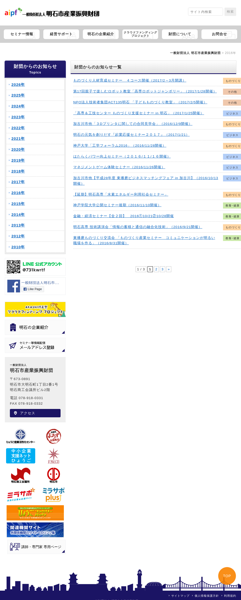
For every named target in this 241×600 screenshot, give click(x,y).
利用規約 (230, 595)
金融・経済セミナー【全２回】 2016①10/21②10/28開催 (123, 216)
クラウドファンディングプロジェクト (140, 34)
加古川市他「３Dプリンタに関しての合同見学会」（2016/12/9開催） (132, 124)
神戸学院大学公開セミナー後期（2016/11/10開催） (117, 205)
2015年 (18, 203)
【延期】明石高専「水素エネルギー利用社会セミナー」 (120, 194)
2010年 (18, 247)
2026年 (18, 84)
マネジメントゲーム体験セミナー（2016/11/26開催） (119, 167)
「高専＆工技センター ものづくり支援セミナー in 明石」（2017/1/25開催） (138, 113)
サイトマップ (180, 595)
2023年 (18, 117)
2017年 (18, 182)
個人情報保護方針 (207, 595)
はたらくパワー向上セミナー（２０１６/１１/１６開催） (122, 156)
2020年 (18, 149)
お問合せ (219, 34)
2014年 (18, 214)
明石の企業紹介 (100, 34)
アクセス (27, 413)
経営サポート (61, 34)
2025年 (18, 95)
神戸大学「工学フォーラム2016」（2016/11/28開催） (119, 145)
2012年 (18, 236)
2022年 (18, 128)
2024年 (18, 106)
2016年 (18, 193)
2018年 (18, 171)
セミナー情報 (21, 34)
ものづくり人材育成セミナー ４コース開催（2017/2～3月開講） (129, 80)
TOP (227, 576)
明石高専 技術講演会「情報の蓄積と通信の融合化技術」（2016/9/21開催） (137, 227)
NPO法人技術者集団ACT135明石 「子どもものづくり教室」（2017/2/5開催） (140, 102)
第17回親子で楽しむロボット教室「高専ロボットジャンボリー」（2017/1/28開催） (145, 91)
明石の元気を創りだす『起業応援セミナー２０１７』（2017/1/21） (131, 135)
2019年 (18, 160)
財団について (180, 34)
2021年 (18, 138)
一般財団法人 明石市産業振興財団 (195, 53)
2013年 (18, 225)
